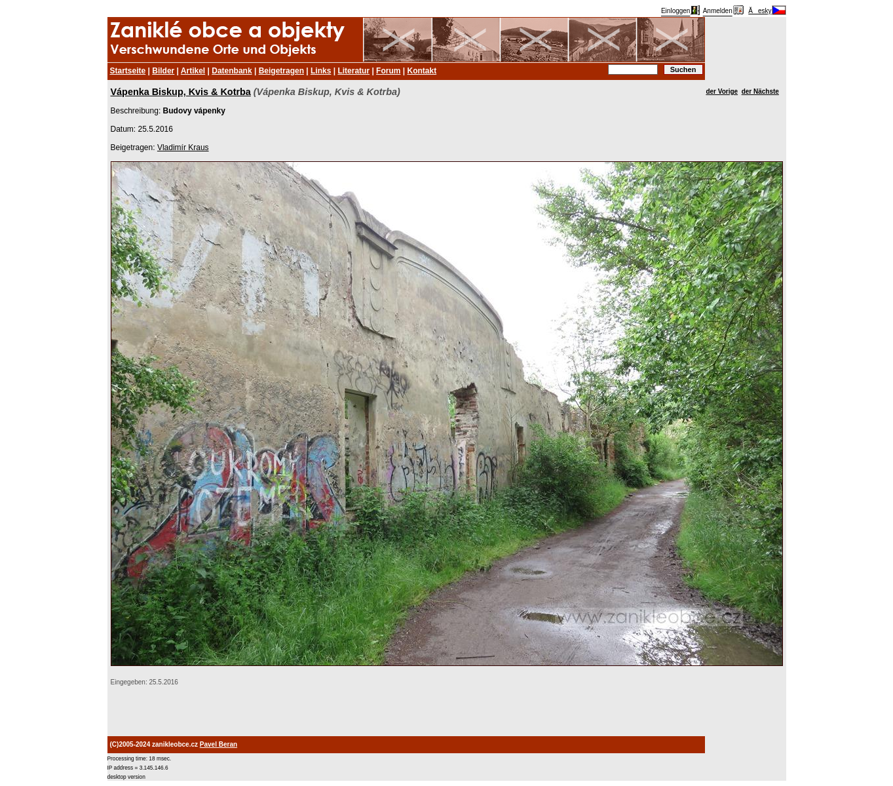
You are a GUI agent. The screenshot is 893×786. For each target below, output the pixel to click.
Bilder (163, 70)
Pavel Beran (218, 744)
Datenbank (232, 70)
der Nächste (760, 91)
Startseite (128, 70)
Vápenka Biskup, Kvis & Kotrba (181, 92)
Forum (388, 70)
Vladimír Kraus (183, 147)
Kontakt (421, 70)
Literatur (353, 70)
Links (321, 70)
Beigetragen (281, 70)
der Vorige (722, 91)
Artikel (193, 70)
